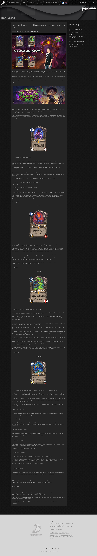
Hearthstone (19, 501)
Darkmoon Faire (47, 501)
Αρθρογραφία (25, 501)
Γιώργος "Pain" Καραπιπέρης (32, 31)
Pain (58, 501)
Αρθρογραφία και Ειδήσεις (34, 501)
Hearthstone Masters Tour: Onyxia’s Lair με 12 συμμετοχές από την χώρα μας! (77, 41)
